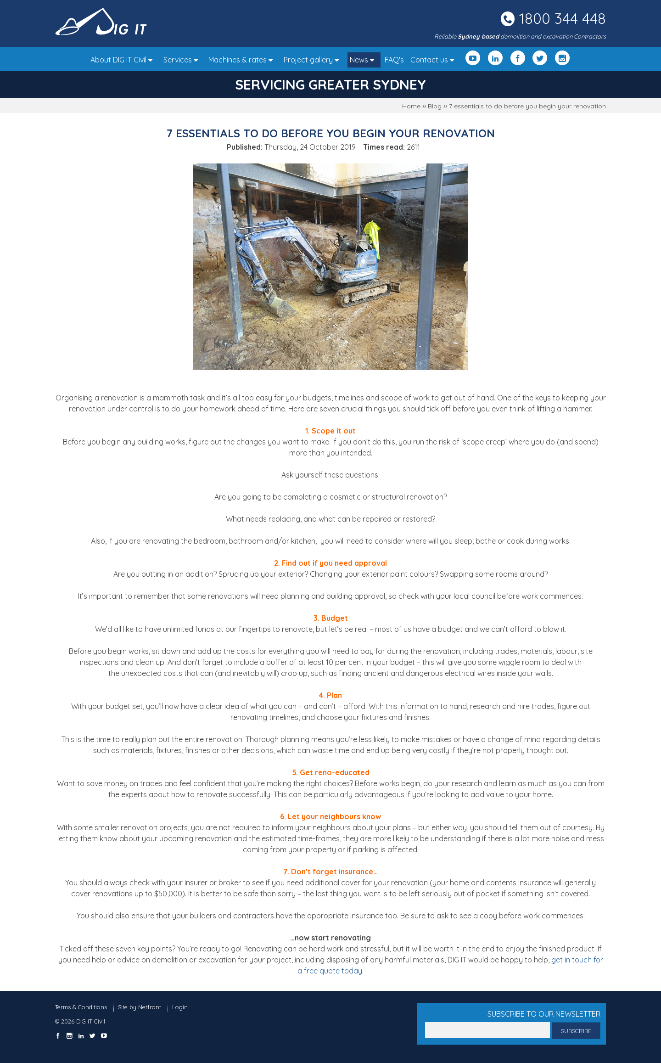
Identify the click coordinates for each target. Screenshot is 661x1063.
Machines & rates (242, 59)
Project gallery (313, 59)
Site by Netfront (139, 1007)
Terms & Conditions (81, 1007)
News (364, 59)
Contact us (434, 59)
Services (182, 59)
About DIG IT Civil (123, 59)
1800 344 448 (562, 18)
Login (180, 1007)
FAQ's (394, 59)
